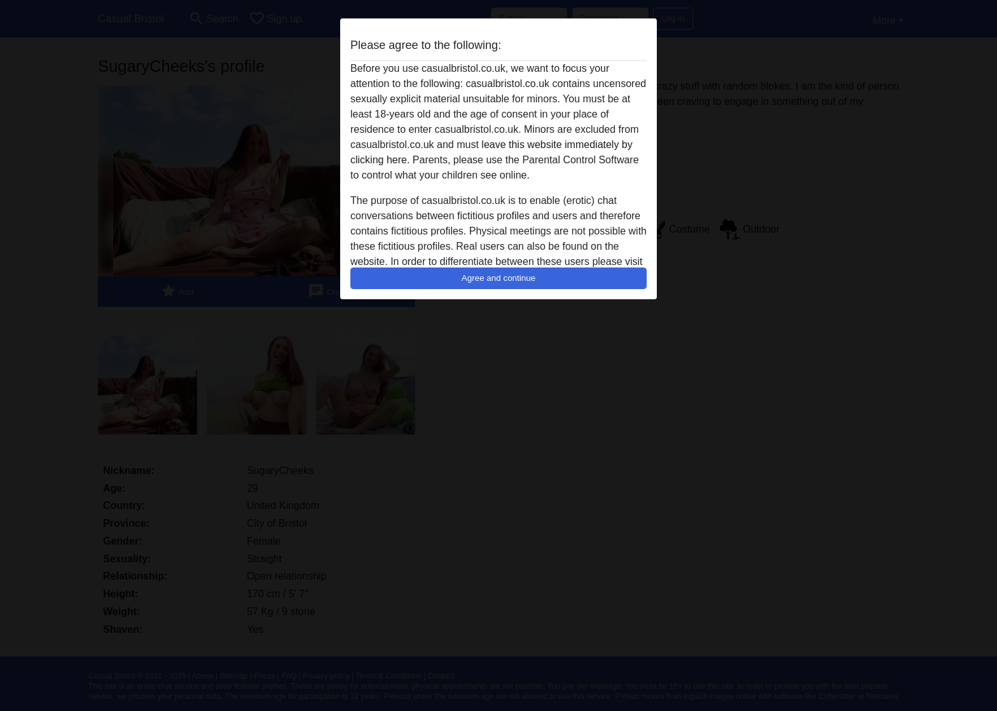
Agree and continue (498, 278)
